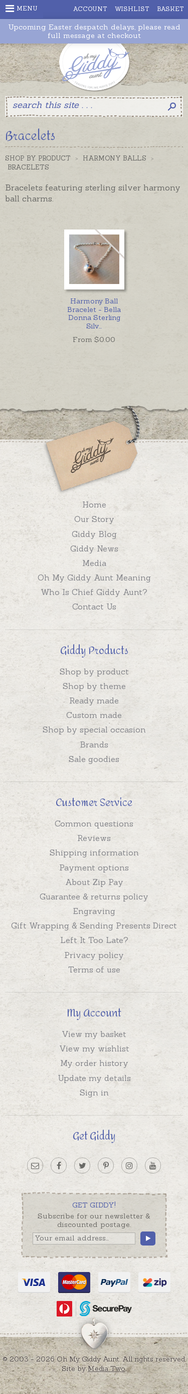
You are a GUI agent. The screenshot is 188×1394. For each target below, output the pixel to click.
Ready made (94, 701)
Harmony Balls (114, 158)
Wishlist (132, 8)
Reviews (94, 838)
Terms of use (94, 969)
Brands (94, 745)
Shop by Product (38, 158)
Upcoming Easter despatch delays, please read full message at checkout (94, 31)
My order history (94, 1063)
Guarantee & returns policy (94, 897)
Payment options (94, 867)
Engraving (94, 911)
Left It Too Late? (94, 940)
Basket (170, 8)
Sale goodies (94, 759)
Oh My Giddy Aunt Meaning (94, 577)
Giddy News (94, 549)
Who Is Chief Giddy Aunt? (94, 592)
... (94, 313)
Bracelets (28, 167)
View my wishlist (94, 1049)
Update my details (94, 1078)
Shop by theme (94, 686)
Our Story (94, 519)
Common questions (94, 823)
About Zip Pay (94, 882)
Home (94, 505)
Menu (22, 9)
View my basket (94, 1034)
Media (94, 563)
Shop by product (94, 671)
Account (90, 8)
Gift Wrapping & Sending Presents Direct (94, 925)
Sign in (94, 1093)
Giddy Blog (94, 534)
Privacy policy (94, 955)
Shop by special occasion (94, 729)
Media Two (106, 1368)
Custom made (94, 715)
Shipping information (94, 853)
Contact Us (94, 607)
